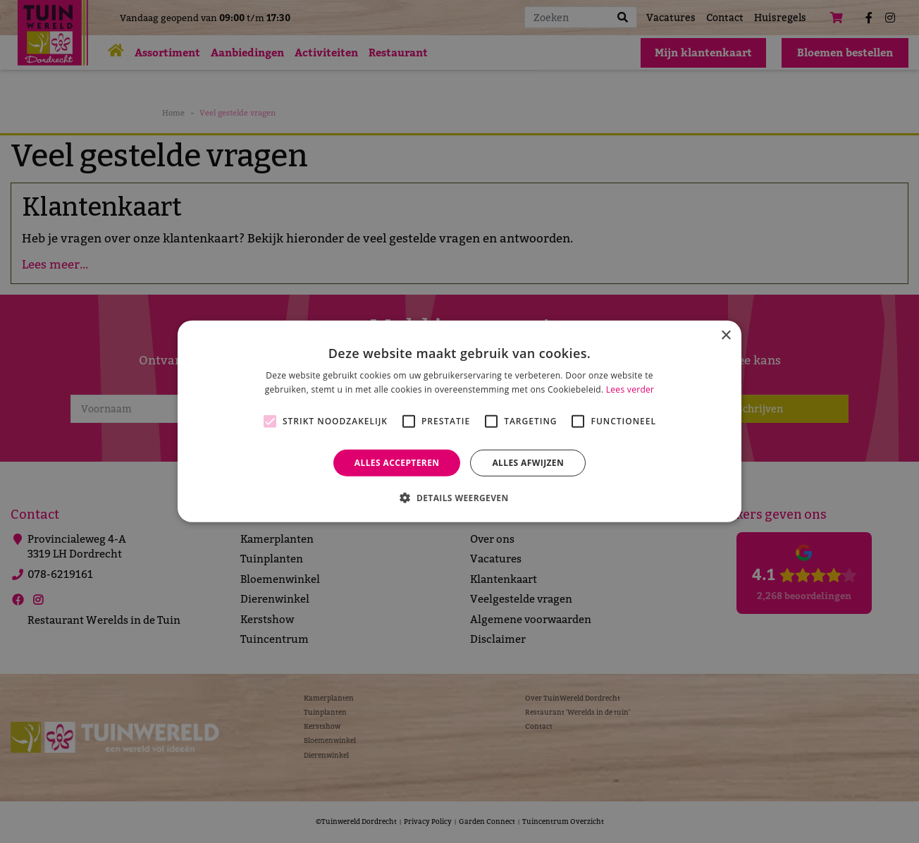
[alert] (459, 421)
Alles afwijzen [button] (528, 463)
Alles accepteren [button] (397, 463)
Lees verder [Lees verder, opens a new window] (630, 389)
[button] (459, 498)
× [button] (725, 336)
